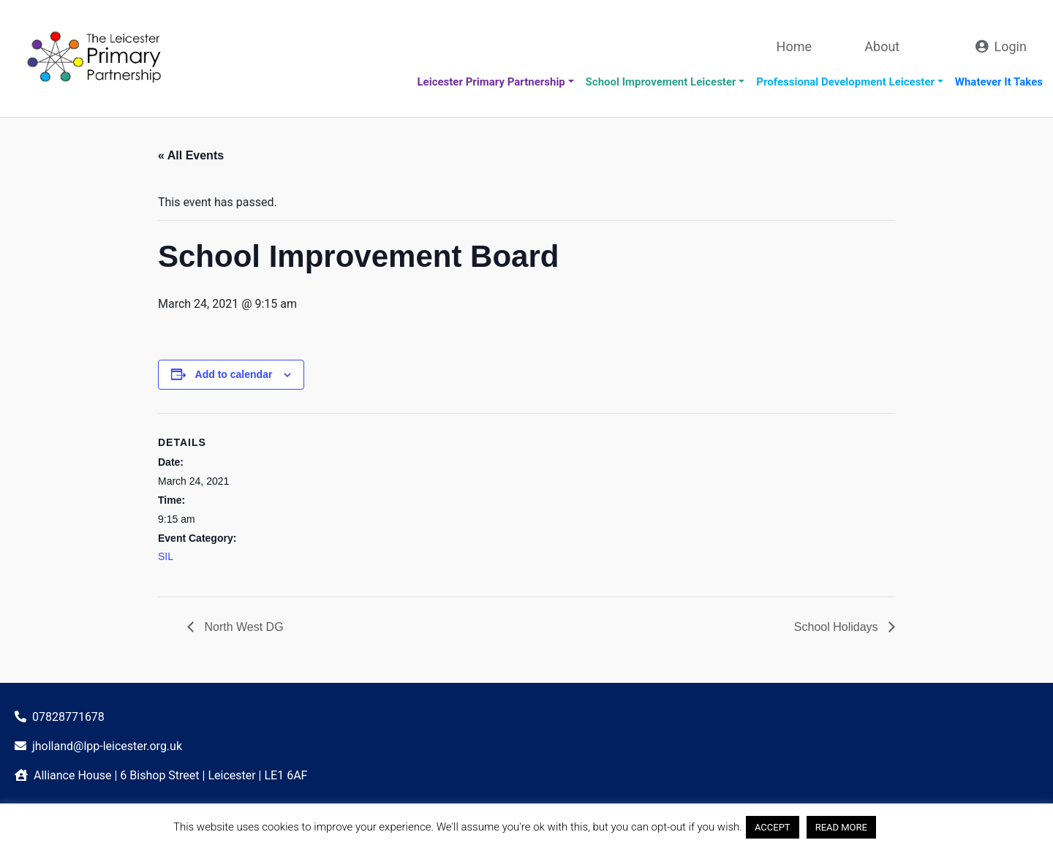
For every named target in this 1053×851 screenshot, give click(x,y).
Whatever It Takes (999, 81)
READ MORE (841, 827)
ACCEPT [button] (772, 827)
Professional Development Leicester (845, 81)
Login (1010, 46)
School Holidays (837, 627)
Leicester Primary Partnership (491, 81)
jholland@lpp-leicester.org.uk (107, 746)
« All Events (191, 155)
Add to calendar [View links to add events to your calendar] (234, 374)
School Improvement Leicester (661, 81)
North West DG (242, 627)
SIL (165, 556)
